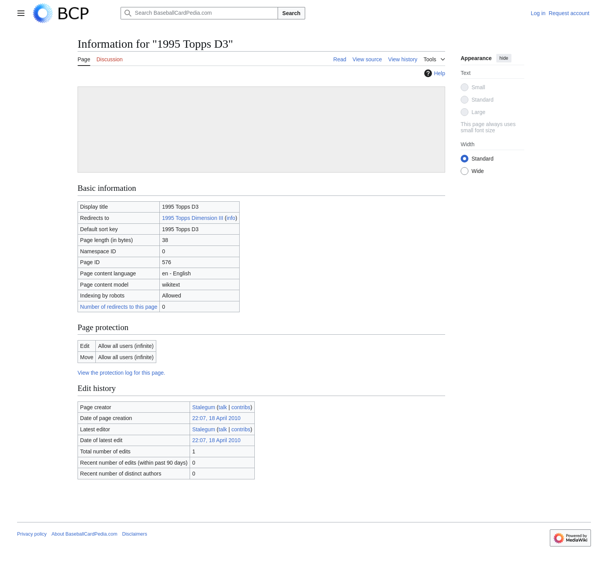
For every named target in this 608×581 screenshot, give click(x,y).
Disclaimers (134, 534)
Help (433, 73)
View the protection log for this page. (121, 373)
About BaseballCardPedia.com (84, 534)
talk (223, 407)
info (230, 218)
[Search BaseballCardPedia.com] (199, 13)
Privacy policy (32, 534)
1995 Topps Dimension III (192, 218)
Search (291, 13)
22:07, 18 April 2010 (216, 418)
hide (503, 58)
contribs (240, 407)
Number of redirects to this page (118, 307)
